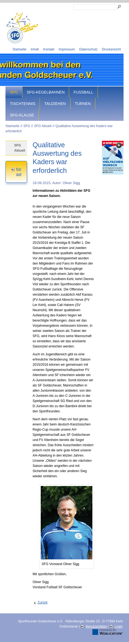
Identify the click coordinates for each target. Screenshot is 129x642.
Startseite (20, 49)
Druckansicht (111, 49)
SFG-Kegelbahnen (45, 92)
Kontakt (48, 49)
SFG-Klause (22, 115)
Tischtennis (22, 103)
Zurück (42, 602)
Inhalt (35, 49)
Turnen (83, 103)
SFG (14, 92)
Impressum (67, 49)
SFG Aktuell (42, 126)
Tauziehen (55, 103)
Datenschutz (88, 49)
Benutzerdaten (96, 626)
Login (118, 626)
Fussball (83, 92)
